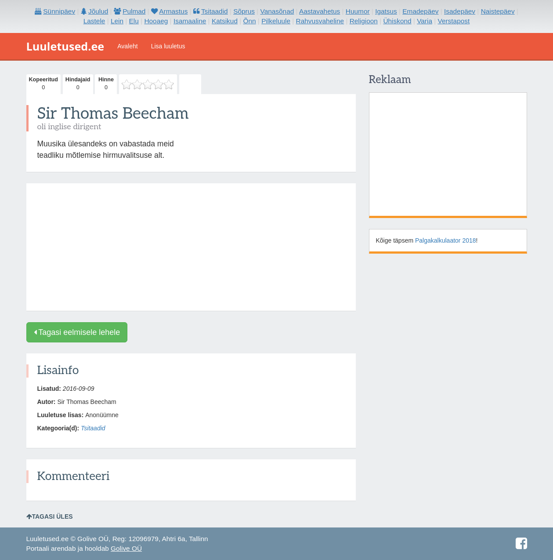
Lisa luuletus (168, 46)
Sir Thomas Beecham (113, 114)
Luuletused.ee (65, 46)
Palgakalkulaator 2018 (445, 240)
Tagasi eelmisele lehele (77, 332)
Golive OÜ (126, 548)
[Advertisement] (191, 247)
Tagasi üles (49, 516)
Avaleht (127, 46)
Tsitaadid (93, 428)
